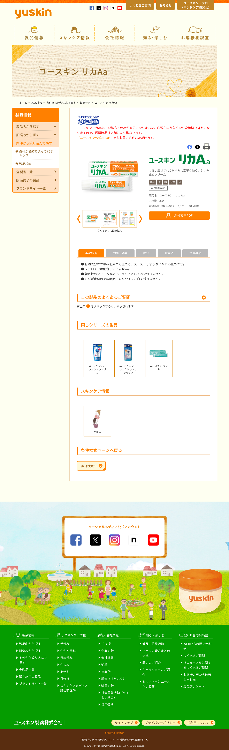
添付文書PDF (183, 215)
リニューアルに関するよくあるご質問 (197, 665)
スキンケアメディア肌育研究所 (73, 688)
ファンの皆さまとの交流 (156, 653)
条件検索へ (89, 466)
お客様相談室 (195, 33)
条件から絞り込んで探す (61, 103)
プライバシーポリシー (160, 722)
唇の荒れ (66, 657)
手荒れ (64, 644)
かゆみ (64, 664)
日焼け (64, 678)
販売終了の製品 (27, 180)
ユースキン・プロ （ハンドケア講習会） (195, 5)
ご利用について (198, 722)
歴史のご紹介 (151, 662)
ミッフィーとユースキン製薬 (156, 684)
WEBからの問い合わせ (197, 646)
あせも (64, 671)
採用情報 (107, 704)
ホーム (23, 103)
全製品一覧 (24, 171)
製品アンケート (194, 686)
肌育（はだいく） (113, 678)
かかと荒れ (68, 650)
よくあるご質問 (140, 5)
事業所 (105, 671)
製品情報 (34, 33)
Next (140, 219)
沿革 (104, 664)
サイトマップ (124, 722)
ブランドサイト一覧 (31, 188)
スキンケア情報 (74, 33)
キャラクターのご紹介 (156, 672)
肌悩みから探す (36, 134)
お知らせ (165, 5)
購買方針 (107, 685)
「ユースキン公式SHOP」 (95, 137)
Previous (79, 219)
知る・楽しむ (155, 33)
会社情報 (114, 33)
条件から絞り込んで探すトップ (36, 153)
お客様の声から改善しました (197, 677)
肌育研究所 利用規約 (114, 732)
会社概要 (107, 657)
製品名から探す (36, 126)
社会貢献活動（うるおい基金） (115, 695)
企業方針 (107, 650)
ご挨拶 (105, 644)
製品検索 (85, 103)
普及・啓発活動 (153, 644)
